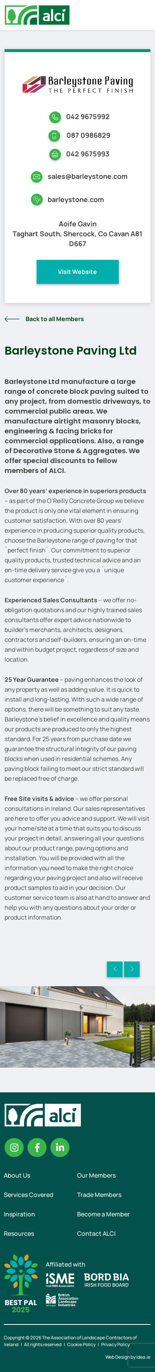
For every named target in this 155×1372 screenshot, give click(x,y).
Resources (19, 1233)
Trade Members (99, 1195)
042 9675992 (88, 116)
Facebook (37, 1147)
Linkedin (59, 1147)
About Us (17, 1175)
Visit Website (77, 271)
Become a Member (103, 1214)
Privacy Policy (115, 1344)
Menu (142, 14)
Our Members (96, 1175)
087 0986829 (88, 135)
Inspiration (19, 1214)
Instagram (14, 1147)
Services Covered (28, 1195)
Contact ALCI (96, 1233)
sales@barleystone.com (88, 176)
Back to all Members (55, 319)
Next (132, 969)
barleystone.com (76, 199)
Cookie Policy (81, 1344)
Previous (115, 969)
